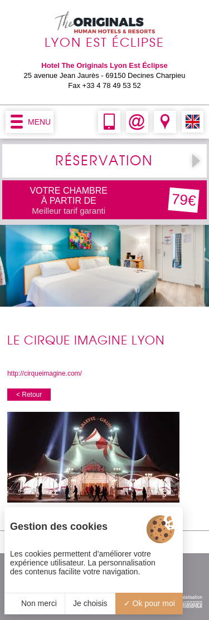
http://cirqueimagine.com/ (44, 373)
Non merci (34, 603)
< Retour (29, 394)
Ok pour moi (149, 603)
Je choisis (90, 603)
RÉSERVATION (104, 161)
